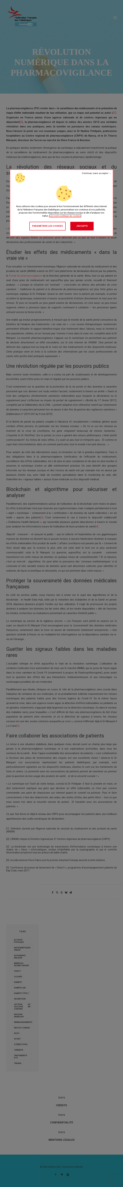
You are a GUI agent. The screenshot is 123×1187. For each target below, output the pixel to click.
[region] (61, 202)
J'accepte (82, 226)
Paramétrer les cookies (47, 226)
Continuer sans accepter (95, 173)
